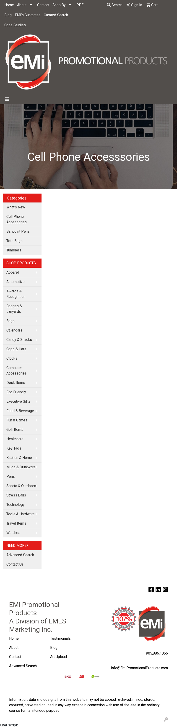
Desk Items (15, 382)
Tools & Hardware (20, 514)
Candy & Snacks (19, 339)
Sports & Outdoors (21, 486)
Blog (8, 15)
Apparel (12, 272)
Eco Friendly (16, 392)
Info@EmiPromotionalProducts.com (139, 668)
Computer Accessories (16, 370)
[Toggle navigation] (7, 99)
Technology (15, 504)
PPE (79, 5)
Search (114, 5)
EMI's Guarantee (28, 15)
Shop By (59, 5)
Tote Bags (14, 241)
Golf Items (14, 429)
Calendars (14, 330)
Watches (13, 533)
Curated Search (56, 15)
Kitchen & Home (19, 458)
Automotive (15, 282)
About (21, 5)
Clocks (11, 358)
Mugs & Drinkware (21, 467)
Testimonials (60, 638)
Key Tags (13, 448)
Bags (10, 321)
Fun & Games (16, 420)
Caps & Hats (16, 349)
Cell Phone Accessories (16, 219)
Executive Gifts (18, 401)
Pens (10, 476)
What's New (15, 207)
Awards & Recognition (15, 294)
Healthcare (14, 439)
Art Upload (59, 657)
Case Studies (15, 25)
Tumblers (13, 250)
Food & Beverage (20, 411)
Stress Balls (16, 495)
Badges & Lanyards (14, 309)
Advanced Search (20, 555)
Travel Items (16, 523)
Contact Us (15, 564)
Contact (43, 5)
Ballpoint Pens (18, 231)
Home (9, 5)
